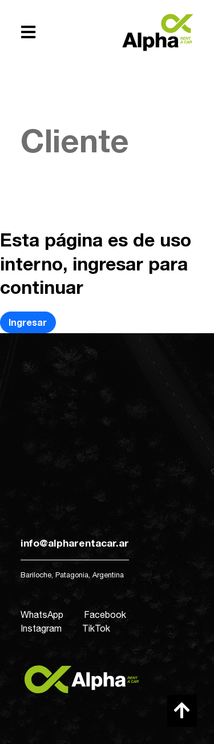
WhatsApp (42, 614)
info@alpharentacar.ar (75, 543)
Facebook (105, 614)
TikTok (96, 628)
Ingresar (28, 322)
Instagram (41, 628)
